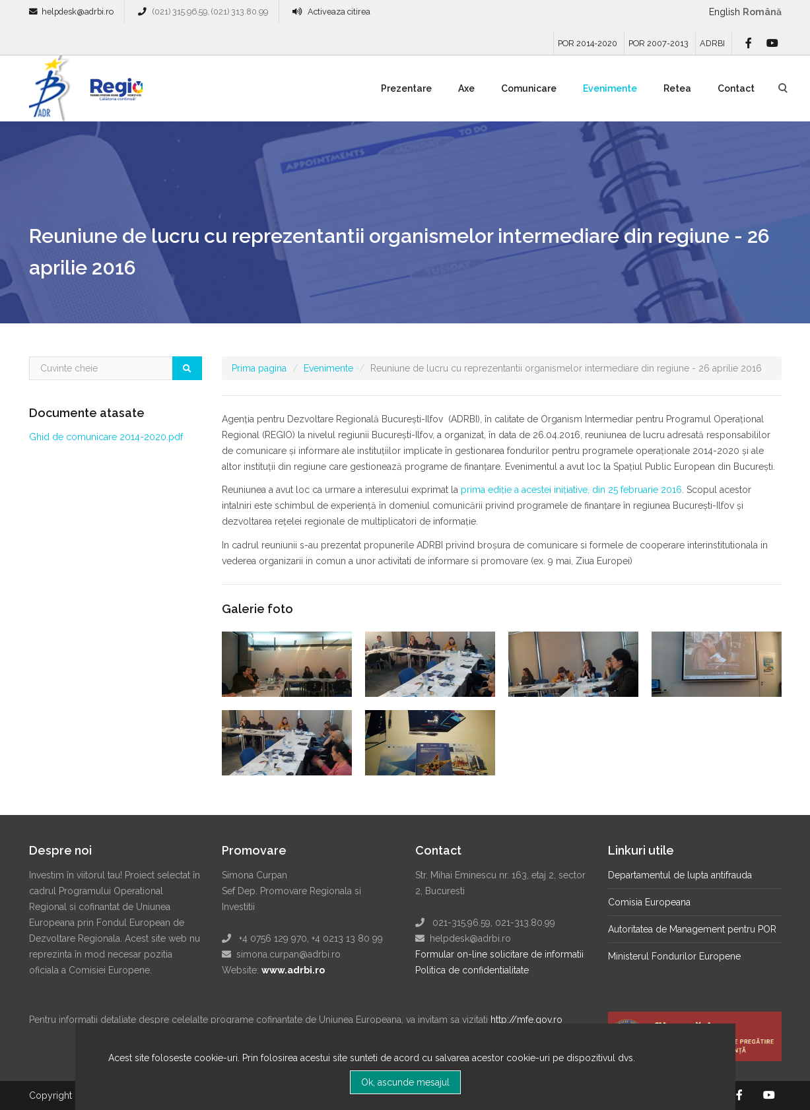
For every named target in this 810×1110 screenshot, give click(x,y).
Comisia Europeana (649, 902)
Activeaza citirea (339, 11)
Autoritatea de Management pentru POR (692, 929)
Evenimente (610, 88)
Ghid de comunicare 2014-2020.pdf (106, 437)
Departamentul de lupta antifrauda (680, 875)
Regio (113, 93)
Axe (466, 88)
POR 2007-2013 (658, 43)
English (724, 12)
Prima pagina (259, 368)
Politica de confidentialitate (472, 970)
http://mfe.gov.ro (526, 1019)
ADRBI (712, 43)
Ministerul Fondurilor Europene (674, 956)
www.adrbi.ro (293, 970)
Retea (677, 88)
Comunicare (529, 88)
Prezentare (406, 88)
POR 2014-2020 (587, 43)
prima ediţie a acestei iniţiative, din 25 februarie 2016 (571, 489)
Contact (736, 88)
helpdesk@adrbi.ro (78, 11)
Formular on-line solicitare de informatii (499, 954)
